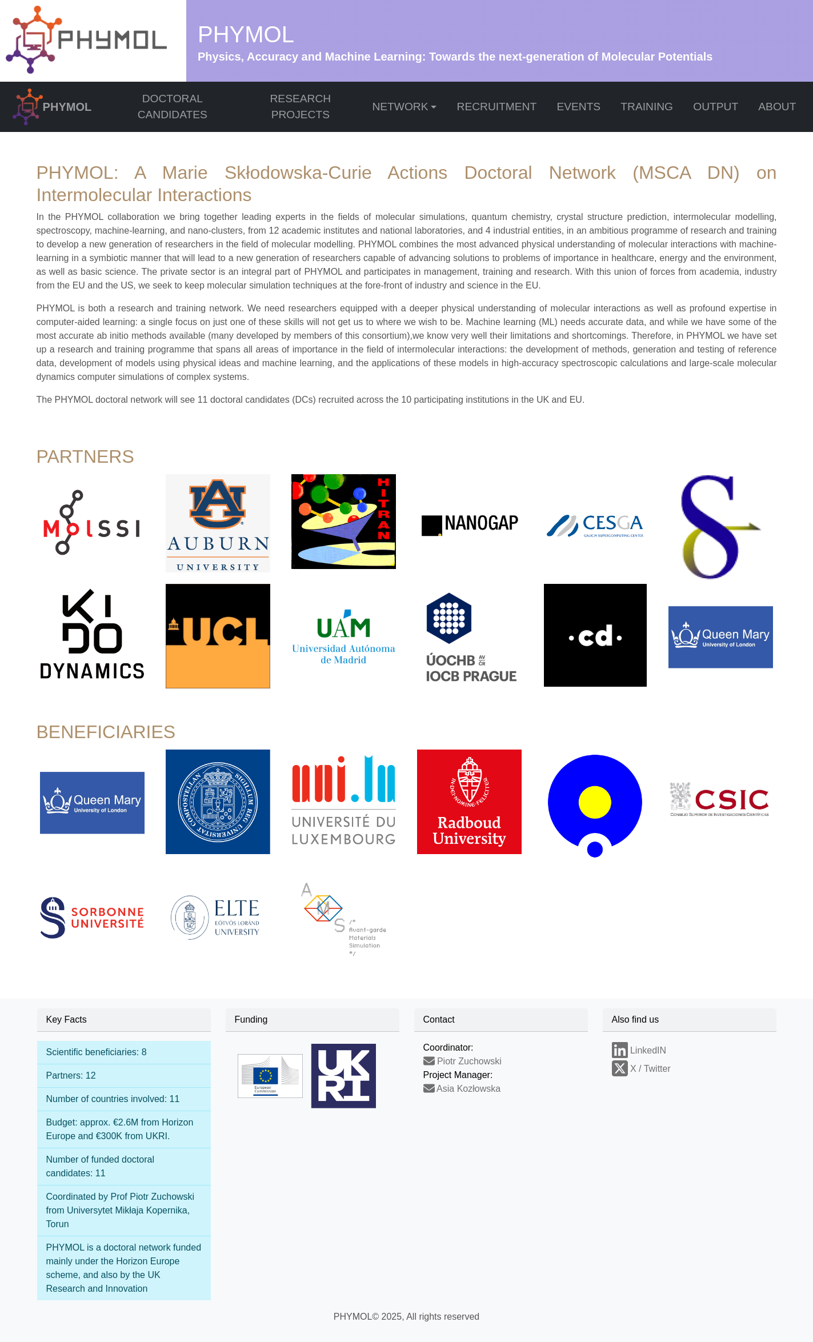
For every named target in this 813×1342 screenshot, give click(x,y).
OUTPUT (715, 107)
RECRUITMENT (497, 107)
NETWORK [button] (400, 107)
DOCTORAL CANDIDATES (172, 107)
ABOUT (777, 107)
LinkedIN (639, 1050)
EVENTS (578, 107)
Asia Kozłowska (462, 1088)
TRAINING (646, 107)
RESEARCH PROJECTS (300, 107)
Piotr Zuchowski (462, 1061)
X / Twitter (641, 1068)
